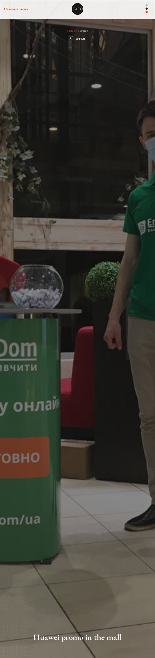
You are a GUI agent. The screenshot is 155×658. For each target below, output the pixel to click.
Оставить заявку (16, 9)
